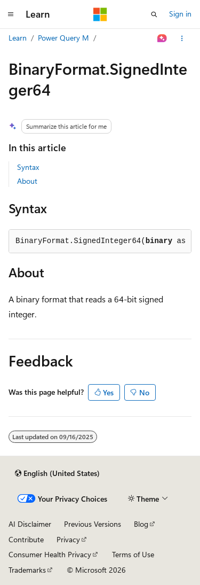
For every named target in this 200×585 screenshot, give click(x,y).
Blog (141, 524)
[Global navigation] (10, 14)
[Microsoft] (100, 14)
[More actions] (182, 38)
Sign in (180, 14)
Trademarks (27, 570)
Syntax (28, 167)
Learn (18, 38)
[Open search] (154, 14)
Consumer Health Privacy (50, 554)
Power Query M (63, 38)
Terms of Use (133, 554)
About (27, 181)
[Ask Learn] (162, 38)
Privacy (68, 539)
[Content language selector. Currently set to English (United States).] (57, 473)
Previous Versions (92, 524)
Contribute (26, 539)
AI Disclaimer (30, 524)
